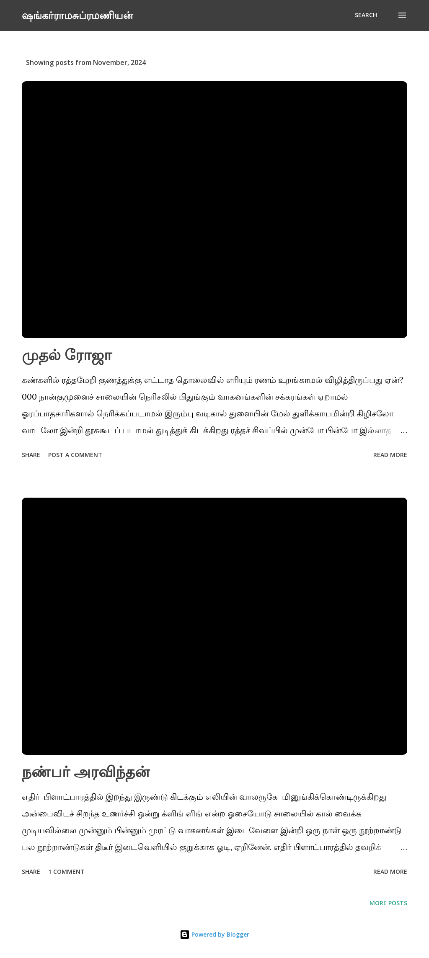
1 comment (66, 871)
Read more (390, 455)
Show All (386, 62)
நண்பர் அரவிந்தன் (86, 771)
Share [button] (31, 455)
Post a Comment (75, 455)
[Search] (366, 15)
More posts (388, 903)
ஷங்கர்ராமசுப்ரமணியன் (77, 15)
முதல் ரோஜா (67, 354)
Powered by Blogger (214, 934)
